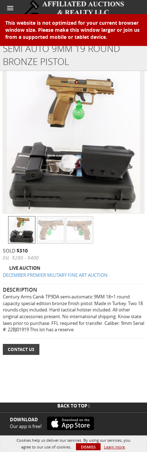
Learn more (114, 447)
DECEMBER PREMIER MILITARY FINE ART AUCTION (55, 275)
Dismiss (88, 447)
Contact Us (21, 349)
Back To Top (73, 406)
